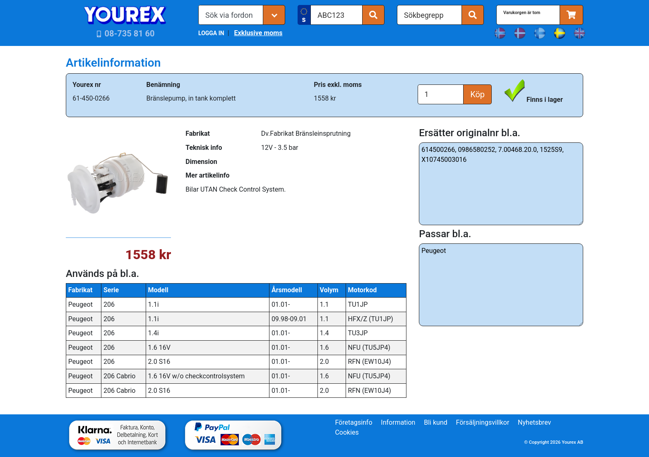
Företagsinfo (353, 422)
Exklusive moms (258, 33)
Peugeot (501, 284)
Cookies (346, 432)
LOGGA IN (211, 33)
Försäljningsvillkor (483, 422)
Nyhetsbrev (534, 422)
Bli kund (435, 422)
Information (398, 422)
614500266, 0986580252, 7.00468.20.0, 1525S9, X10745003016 (501, 183)
